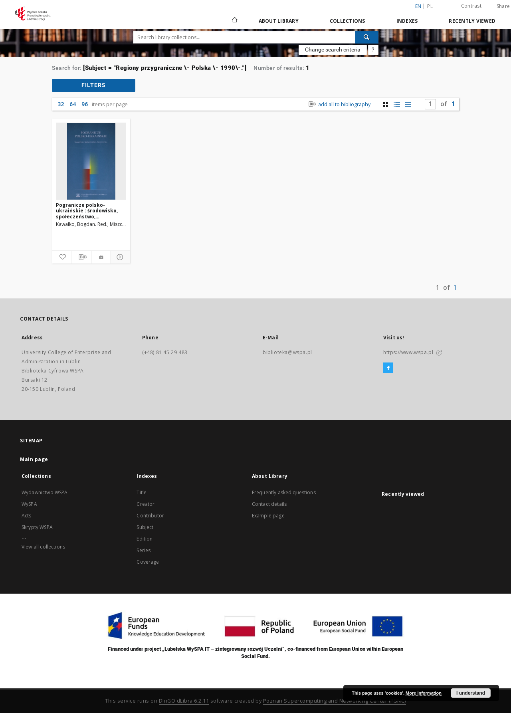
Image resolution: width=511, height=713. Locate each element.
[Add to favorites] (61, 257)
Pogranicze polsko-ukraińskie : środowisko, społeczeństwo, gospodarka (87, 211)
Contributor (150, 515)
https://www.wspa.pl (408, 352)
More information (424, 693)
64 (72, 104)
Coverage (148, 562)
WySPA (29, 504)
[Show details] (119, 257)
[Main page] (234, 21)
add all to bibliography (338, 104)
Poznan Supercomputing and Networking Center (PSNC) (334, 700)
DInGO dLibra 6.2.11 (184, 700)
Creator (145, 504)
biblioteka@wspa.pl (287, 352)
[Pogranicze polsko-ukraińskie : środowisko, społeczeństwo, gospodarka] (91, 161)
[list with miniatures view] (396, 104)
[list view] (408, 104)
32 (60, 104)
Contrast (471, 5)
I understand (470, 693)
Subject (145, 527)
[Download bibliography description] (81, 257)
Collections (347, 21)
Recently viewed (472, 21)
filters (93, 85)
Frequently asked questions (284, 492)
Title (142, 492)
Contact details (269, 504)
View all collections (43, 546)
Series (144, 550)
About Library (279, 21)
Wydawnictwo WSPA (44, 492)
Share (503, 6)
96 (84, 104)
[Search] (366, 37)
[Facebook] (388, 368)
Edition (145, 538)
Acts (27, 515)
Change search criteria (332, 49)
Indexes (407, 21)
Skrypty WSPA (37, 527)
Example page (268, 515)
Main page (34, 459)
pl (430, 6)
